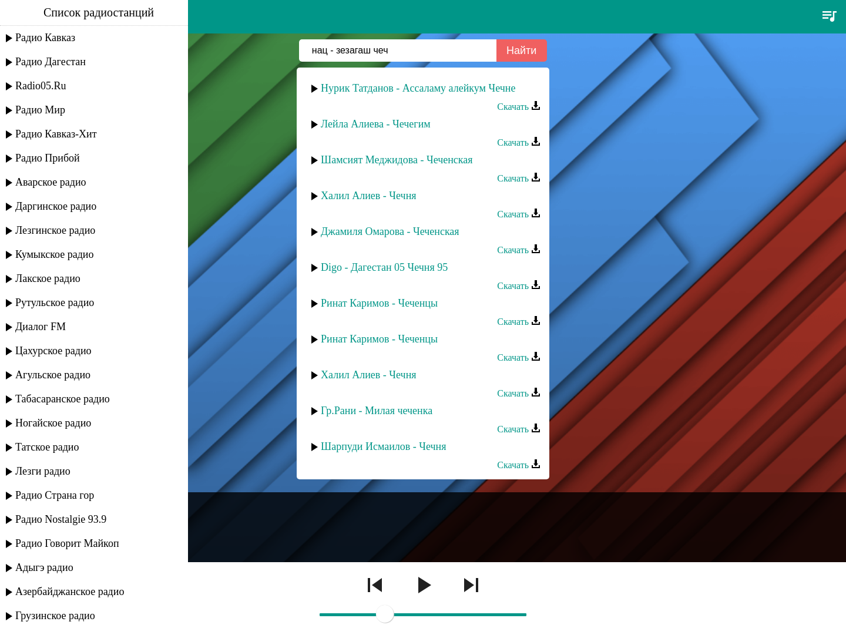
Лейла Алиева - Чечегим (376, 124)
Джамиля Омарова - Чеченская (390, 231)
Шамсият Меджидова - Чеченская (397, 160)
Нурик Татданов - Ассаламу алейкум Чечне (418, 88)
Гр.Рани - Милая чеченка (376, 410)
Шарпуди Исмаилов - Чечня (383, 446)
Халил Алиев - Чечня (369, 195)
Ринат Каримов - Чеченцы (379, 303)
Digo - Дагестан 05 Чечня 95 (384, 267)
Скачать (518, 107)
